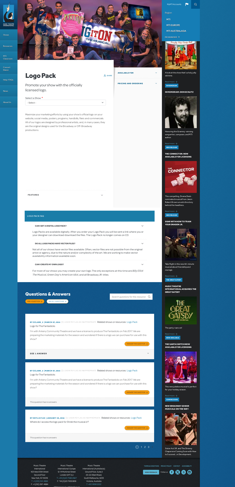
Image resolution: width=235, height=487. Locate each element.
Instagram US (189, 467)
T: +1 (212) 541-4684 (39, 476)
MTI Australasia (176, 30)
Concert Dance (6, 68)
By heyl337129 (37, 413)
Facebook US (171, 467)
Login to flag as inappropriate (80, 319)
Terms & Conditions (151, 461)
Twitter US (177, 467)
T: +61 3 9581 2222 (93, 479)
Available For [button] (126, 73)
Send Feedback (151, 467)
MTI (168, 19)
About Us (7, 102)
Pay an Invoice (171, 37)
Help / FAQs (8, 79)
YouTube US (183, 467)
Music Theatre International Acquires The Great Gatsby (180, 289)
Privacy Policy (166, 461)
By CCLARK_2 (36, 319)
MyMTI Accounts (174, 4)
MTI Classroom (7, 57)
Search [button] (195, 4)
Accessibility (187, 461)
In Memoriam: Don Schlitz (179, 92)
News (5, 91)
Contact (176, 461)
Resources (7, 46)
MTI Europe (173, 25)
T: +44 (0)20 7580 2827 (67, 473)
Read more (171, 81)
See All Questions (56, 301)
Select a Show (33, 98)
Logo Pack (132, 318)
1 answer (38, 349)
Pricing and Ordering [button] (130, 83)
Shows (6, 35)
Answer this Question (136, 340)
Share (109, 75)
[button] (186, 4)
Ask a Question (33, 301)
